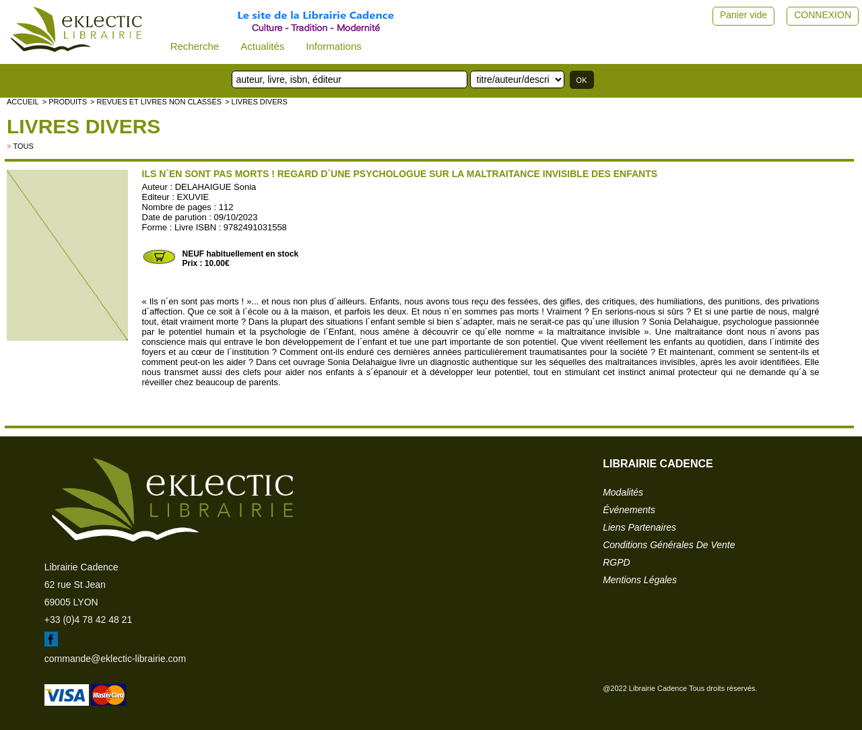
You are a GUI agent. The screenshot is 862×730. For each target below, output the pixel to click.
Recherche (195, 46)
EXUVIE (193, 197)
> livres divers (256, 102)
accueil (23, 102)
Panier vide (743, 14)
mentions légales (640, 579)
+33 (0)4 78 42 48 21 (88, 619)
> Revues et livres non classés (156, 102)
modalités (623, 492)
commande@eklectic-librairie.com (115, 658)
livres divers (83, 126)
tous (23, 146)
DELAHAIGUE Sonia (216, 187)
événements (629, 509)
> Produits (64, 102)
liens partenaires (639, 527)
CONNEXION (822, 14)
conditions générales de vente (669, 544)
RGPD (616, 562)
